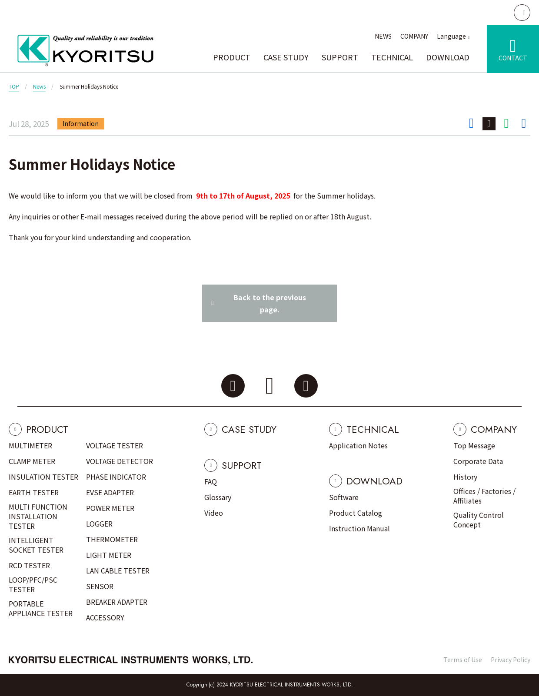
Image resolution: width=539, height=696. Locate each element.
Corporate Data (478, 461)
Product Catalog (355, 512)
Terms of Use (462, 659)
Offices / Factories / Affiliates (484, 495)
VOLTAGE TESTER (114, 445)
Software (344, 497)
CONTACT (513, 57)
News (39, 86)
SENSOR (99, 586)
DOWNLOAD (447, 57)
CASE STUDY (286, 57)
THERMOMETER (112, 539)
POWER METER (110, 508)
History (465, 476)
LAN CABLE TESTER (118, 570)
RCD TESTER (29, 565)
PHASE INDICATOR (116, 476)
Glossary (217, 497)
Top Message (474, 445)
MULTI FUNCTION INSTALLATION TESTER (38, 516)
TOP (14, 86)
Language (451, 36)
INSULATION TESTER (43, 476)
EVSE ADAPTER (110, 492)
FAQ (210, 481)
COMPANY (414, 36)
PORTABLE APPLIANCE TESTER (41, 608)
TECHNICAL (392, 57)
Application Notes (358, 445)
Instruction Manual (359, 528)
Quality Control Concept (478, 519)
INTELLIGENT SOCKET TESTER (36, 544)
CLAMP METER (32, 461)
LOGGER (99, 523)
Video (213, 512)
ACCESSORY (105, 617)
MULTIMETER (30, 445)
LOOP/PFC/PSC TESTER (33, 584)
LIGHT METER (108, 555)
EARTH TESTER (34, 492)
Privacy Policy (510, 659)
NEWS (383, 36)
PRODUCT (231, 57)
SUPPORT (340, 57)
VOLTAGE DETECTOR (119, 461)
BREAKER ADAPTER (116, 602)
